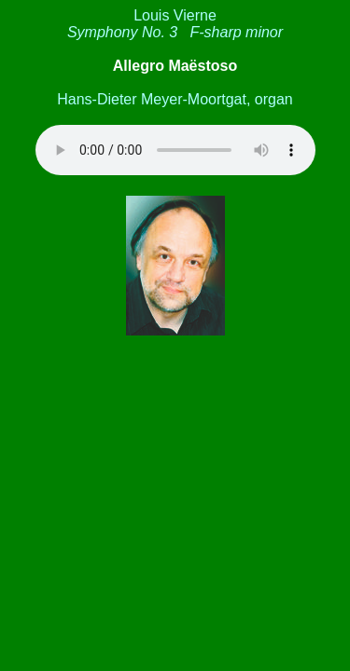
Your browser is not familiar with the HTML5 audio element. (175, 150)
